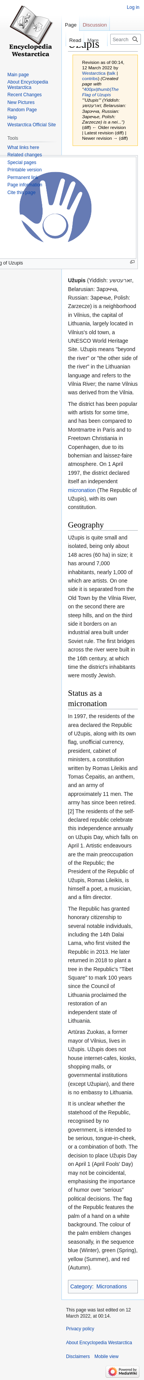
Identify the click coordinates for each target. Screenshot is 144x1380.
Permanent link (22, 177)
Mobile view (106, 1356)
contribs (90, 78)
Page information (24, 185)
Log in (133, 7)
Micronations (111, 1286)
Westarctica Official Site (31, 124)
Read (71, 40)
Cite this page (21, 192)
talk (111, 72)
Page (70, 25)
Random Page (22, 109)
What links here (23, 147)
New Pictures (21, 102)
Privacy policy (80, 1328)
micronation (82, 490)
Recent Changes (24, 94)
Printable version (24, 169)
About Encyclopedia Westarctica (27, 84)
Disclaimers (78, 1356)
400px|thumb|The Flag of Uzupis (100, 92)
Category (81, 1286)
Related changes (24, 154)
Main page (18, 74)
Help (12, 117)
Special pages (21, 162)
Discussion (95, 25)
